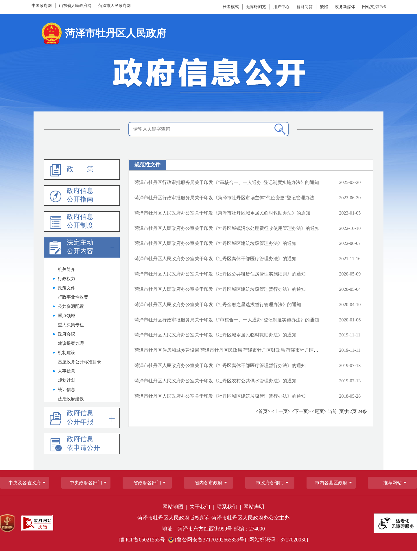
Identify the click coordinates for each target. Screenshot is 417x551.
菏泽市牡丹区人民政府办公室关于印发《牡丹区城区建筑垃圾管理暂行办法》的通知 (220, 289)
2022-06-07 (350, 243)
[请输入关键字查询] (208, 129)
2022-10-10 (350, 228)
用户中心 (281, 7)
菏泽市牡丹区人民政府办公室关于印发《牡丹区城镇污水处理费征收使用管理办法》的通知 (227, 228)
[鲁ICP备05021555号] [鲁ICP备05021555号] (143, 540)
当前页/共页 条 (347, 411)
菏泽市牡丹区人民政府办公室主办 (250, 518)
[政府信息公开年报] (82, 418)
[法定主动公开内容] (82, 247)
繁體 (324, 7)
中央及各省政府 (24, 482)
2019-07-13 (350, 365)
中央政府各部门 (86, 482)
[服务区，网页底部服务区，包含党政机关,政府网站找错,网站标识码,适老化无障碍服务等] (208, 523)
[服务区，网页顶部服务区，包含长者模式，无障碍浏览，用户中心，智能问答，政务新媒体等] (271, 7)
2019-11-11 (349, 334)
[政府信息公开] (208, 75)
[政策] (82, 169)
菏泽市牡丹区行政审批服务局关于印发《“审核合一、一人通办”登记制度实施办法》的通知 (226, 182)
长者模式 (231, 7)
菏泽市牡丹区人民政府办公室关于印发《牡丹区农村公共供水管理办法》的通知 (215, 380)
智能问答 (304, 7)
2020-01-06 (350, 319)
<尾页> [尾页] (320, 411)
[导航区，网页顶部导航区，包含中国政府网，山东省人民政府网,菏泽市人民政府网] (92, 6)
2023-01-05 (350, 213)
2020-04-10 (350, 304)
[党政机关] (7, 523)
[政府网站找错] (37, 523)
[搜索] (280, 129)
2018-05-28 (350, 396)
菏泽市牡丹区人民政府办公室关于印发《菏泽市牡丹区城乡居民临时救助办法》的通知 (222, 213)
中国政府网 (42, 5)
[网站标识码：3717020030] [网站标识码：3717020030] (278, 540)
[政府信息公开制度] (82, 221)
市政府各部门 (270, 482)
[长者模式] (231, 7)
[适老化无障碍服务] (395, 523)
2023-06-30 (350, 197)
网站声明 (253, 507)
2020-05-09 (350, 273)
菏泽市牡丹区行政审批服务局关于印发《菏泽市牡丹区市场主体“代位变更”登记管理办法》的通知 (233, 197)
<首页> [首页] (263, 411)
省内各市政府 (208, 482)
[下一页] (301, 411)
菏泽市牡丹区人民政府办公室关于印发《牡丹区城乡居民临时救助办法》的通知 (215, 334)
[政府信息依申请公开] (82, 444)
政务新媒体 (345, 7)
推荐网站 (392, 482)
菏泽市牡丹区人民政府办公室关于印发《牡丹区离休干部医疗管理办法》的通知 (215, 258)
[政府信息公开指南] (82, 195)
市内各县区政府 (331, 482)
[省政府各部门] (147, 483)
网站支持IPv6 (374, 7)
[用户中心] (281, 7)
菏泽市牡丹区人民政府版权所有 (173, 518)
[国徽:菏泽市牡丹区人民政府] (208, 35)
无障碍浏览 (256, 7)
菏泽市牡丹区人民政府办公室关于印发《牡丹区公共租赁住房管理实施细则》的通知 (220, 273)
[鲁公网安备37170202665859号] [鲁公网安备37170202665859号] (208, 540)
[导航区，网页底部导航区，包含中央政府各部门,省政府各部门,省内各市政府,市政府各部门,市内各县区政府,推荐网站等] (208, 482)
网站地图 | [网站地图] (175, 507)
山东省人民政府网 (75, 5)
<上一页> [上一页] (281, 411)
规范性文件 (147, 164)
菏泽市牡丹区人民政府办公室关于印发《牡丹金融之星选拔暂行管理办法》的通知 (217, 304)
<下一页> (301, 411)
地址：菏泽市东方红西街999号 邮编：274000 (213, 529)
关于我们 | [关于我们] (202, 507)
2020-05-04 (350, 289)
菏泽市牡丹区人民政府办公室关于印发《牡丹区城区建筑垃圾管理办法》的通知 (215, 243)
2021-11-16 (350, 258)
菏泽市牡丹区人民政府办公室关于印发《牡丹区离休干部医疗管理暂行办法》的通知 (220, 365)
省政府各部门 (147, 482)
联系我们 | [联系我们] (229, 507)
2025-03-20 (350, 182)
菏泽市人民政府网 (114, 5)
